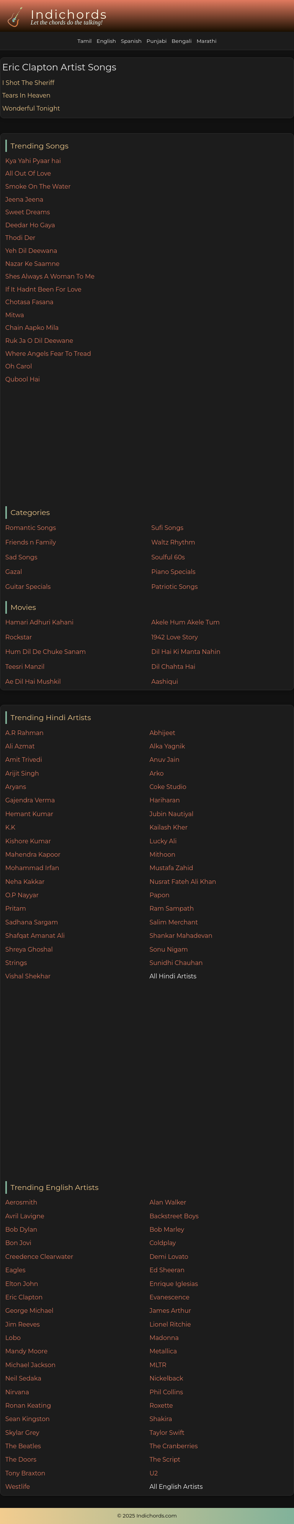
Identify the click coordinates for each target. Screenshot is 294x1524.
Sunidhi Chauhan (176, 963)
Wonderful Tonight (31, 108)
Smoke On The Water (38, 186)
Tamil (84, 41)
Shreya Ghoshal (29, 949)
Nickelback (166, 1378)
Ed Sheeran (167, 1270)
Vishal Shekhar (28, 976)
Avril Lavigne (24, 1216)
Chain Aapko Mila (32, 327)
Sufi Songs (167, 527)
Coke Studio (167, 787)
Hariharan (164, 800)
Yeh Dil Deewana (31, 250)
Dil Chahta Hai (173, 666)
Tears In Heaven (26, 95)
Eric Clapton (23, 1297)
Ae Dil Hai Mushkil (33, 681)
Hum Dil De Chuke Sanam (45, 651)
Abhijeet (162, 733)
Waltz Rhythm (173, 542)
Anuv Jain (164, 759)
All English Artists (176, 1486)
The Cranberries (173, 1446)
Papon (159, 895)
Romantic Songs (30, 527)
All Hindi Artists (172, 976)
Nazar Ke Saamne (32, 263)
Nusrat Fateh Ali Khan (182, 881)
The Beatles (23, 1446)
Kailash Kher (168, 827)
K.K (10, 827)
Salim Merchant (173, 922)
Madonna (164, 1337)
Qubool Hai (22, 379)
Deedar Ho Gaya (30, 225)
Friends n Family (30, 542)
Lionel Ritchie (170, 1324)
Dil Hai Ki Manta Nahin (185, 651)
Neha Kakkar (25, 881)
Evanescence (169, 1297)
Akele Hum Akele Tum (185, 622)
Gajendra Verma (30, 800)
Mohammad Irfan (32, 868)
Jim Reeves (22, 1324)
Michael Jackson (30, 1365)
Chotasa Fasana (29, 302)
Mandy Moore (26, 1351)
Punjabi (157, 41)
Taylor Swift (166, 1432)
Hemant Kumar (29, 814)
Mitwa (14, 315)
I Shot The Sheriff (28, 82)
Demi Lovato (168, 1256)
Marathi (206, 41)
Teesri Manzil (25, 666)
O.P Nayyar (22, 895)
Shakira (160, 1419)
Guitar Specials (28, 586)
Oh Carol (18, 366)
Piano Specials (173, 571)
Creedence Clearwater (39, 1256)
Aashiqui (164, 681)
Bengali (181, 41)
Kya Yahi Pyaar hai (33, 161)
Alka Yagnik (167, 746)
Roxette (161, 1405)
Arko (156, 773)
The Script (164, 1459)
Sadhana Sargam (31, 922)
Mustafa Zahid (171, 868)
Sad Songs (21, 557)
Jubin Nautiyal (171, 814)
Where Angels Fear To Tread (48, 353)
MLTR (157, 1365)
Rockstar (18, 637)
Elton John (21, 1284)
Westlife (17, 1486)
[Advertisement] (149, 445)
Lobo (13, 1337)
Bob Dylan (21, 1229)
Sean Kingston (27, 1419)
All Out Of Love (28, 173)
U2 (153, 1473)
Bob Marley (166, 1229)
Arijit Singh (22, 773)
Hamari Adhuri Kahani (39, 622)
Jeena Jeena (24, 199)
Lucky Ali (162, 841)
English (106, 41)
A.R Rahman (24, 733)
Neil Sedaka (23, 1378)
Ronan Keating (28, 1405)
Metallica (163, 1351)
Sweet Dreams (27, 212)
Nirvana (17, 1392)
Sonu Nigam (168, 949)
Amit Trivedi (23, 759)
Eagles (15, 1270)
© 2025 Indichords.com (147, 1516)
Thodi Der (20, 237)
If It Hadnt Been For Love (43, 289)
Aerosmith (21, 1202)
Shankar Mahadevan (180, 935)
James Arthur (170, 1310)
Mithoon (162, 854)
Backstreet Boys (173, 1216)
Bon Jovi (18, 1243)
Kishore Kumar (28, 841)
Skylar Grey (22, 1432)
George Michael (29, 1310)
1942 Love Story (174, 637)
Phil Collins (166, 1392)
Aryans (15, 787)
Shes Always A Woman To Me (50, 276)
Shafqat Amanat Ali (35, 935)
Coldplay (162, 1243)
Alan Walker (167, 1202)
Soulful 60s (168, 557)
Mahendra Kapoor (32, 854)
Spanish (131, 41)
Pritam (15, 908)
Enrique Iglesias (173, 1284)
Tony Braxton (25, 1473)
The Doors (20, 1459)
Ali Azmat (20, 746)
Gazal (13, 571)
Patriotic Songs (174, 586)
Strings (16, 963)
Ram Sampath (171, 908)
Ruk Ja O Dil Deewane (39, 340)
